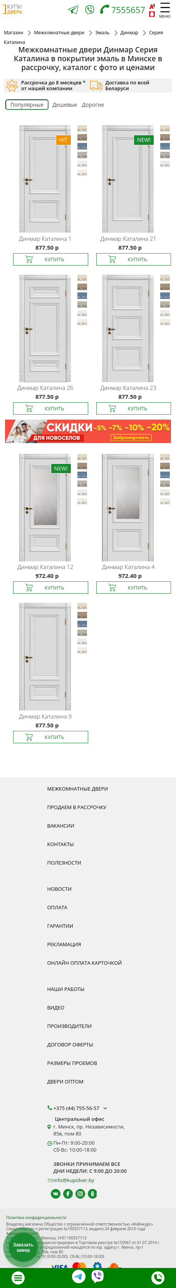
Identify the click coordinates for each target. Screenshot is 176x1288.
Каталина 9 (45, 716)
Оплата (57, 907)
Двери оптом (65, 1081)
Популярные (27, 104)
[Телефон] (124, 10)
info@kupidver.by (74, 1180)
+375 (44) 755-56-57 (81, 1108)
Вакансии (60, 825)
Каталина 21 (128, 238)
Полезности (64, 862)
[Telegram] (73, 10)
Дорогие (93, 104)
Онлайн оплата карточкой (84, 962)
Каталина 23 (128, 388)
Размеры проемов (72, 1063)
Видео (56, 1007)
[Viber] (89, 11)
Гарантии (60, 925)
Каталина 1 (45, 238)
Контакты (60, 844)
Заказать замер (23, 1247)
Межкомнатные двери (77, 788)
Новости (59, 888)
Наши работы (66, 989)
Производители (69, 1026)
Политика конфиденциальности (36, 1217)
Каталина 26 (45, 388)
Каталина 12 (45, 567)
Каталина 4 (128, 567)
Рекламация (64, 944)
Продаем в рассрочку (77, 807)
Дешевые (64, 104)
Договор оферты (70, 1044)
